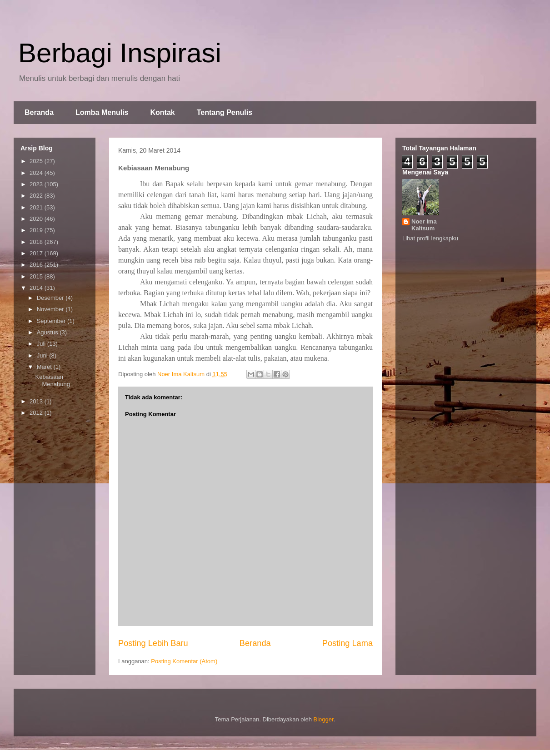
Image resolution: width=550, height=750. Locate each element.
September (52, 321)
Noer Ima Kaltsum (424, 225)
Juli (42, 343)
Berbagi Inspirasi (119, 53)
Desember (51, 297)
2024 (37, 172)
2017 (37, 253)
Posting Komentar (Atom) (184, 661)
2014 (37, 287)
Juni (43, 355)
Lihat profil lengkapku (430, 238)
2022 (37, 195)
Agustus (48, 332)
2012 (37, 412)
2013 (37, 401)
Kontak (162, 112)
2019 (37, 230)
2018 (37, 241)
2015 (37, 276)
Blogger (324, 719)
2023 (37, 184)
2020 (37, 218)
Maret (45, 366)
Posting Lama (347, 643)
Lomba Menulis (101, 112)
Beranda (39, 112)
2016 (37, 264)
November (51, 309)
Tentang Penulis (224, 112)
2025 (37, 161)
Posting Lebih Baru (153, 643)
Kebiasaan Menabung (52, 380)
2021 (37, 207)
